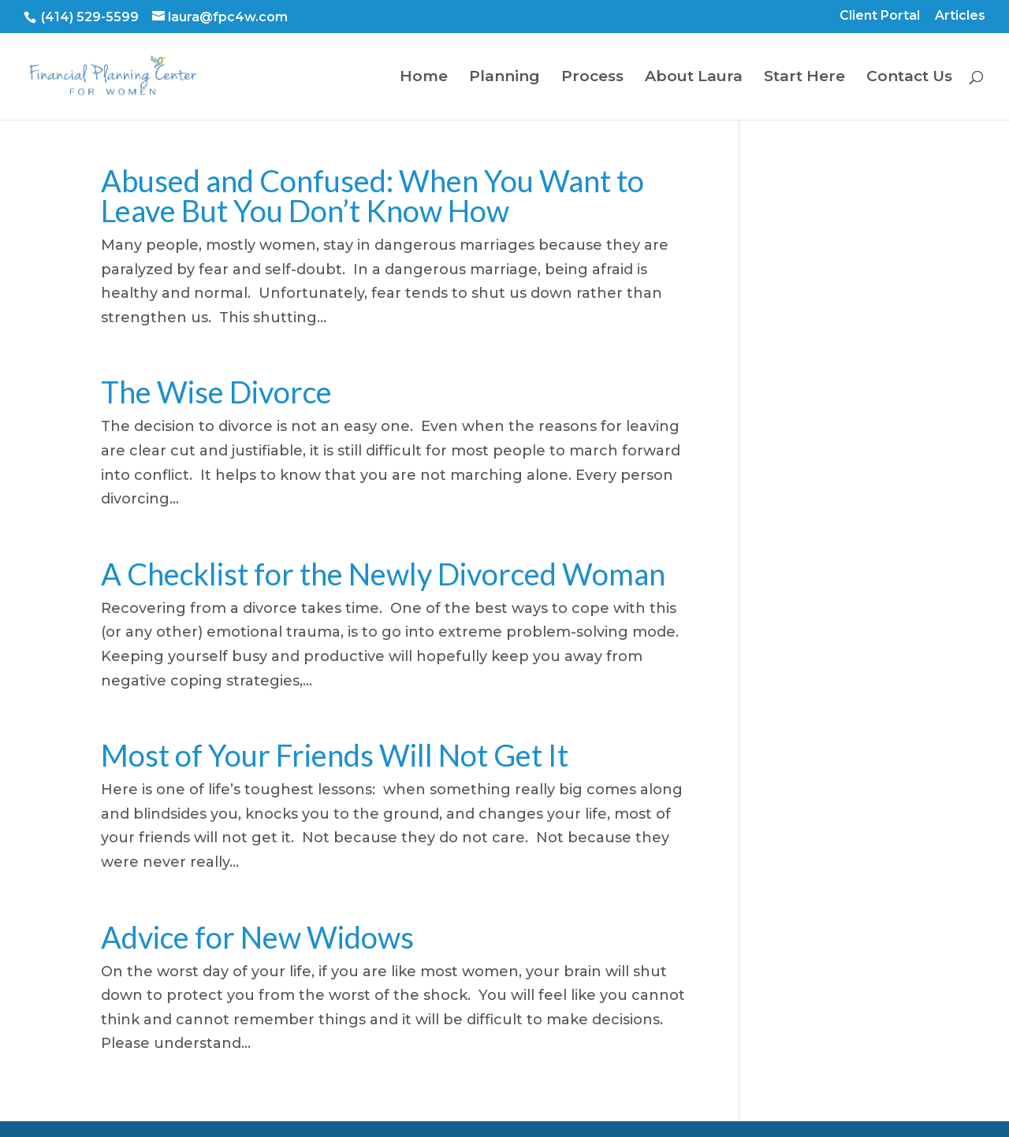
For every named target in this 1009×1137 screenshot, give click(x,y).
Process (592, 78)
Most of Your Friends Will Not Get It (334, 755)
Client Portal (880, 16)
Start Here (804, 78)
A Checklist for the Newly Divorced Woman (383, 573)
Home (424, 78)
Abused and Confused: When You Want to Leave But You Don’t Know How (372, 195)
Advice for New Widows (257, 937)
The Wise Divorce (216, 391)
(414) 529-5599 (88, 16)
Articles (960, 16)
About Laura (694, 78)
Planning (504, 78)
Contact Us (909, 78)
